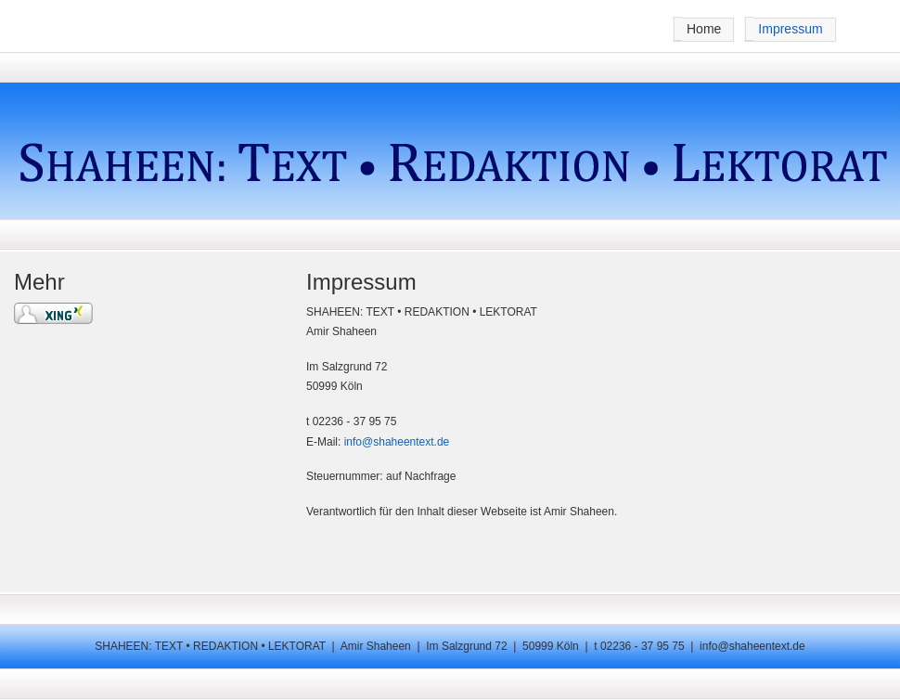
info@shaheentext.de (397, 441)
